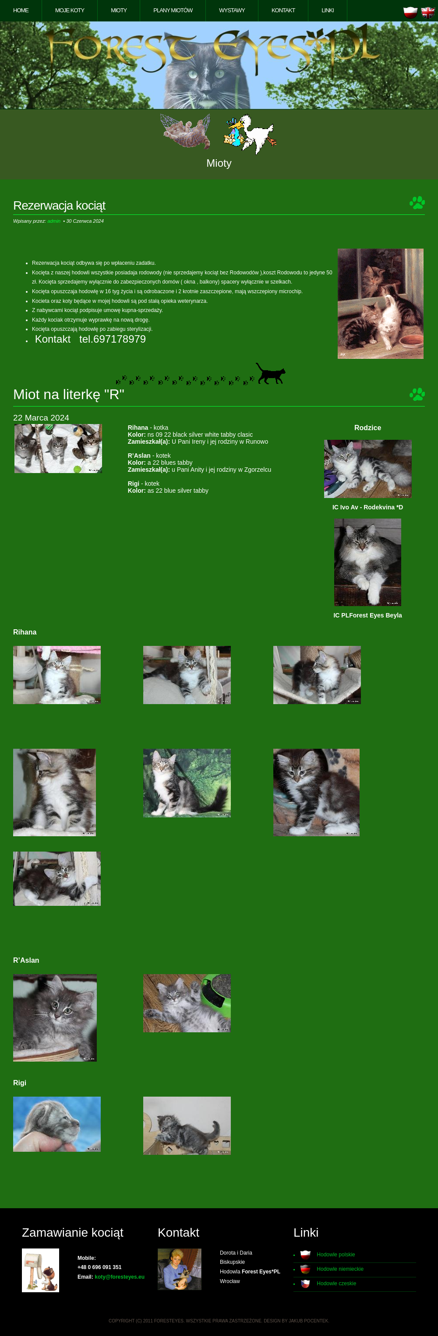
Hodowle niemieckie (340, 1269)
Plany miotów (172, 10)
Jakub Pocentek (308, 1320)
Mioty (119, 10)
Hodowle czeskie (336, 1283)
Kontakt (283, 10)
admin (53, 221)
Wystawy (232, 10)
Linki (327, 10)
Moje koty (69, 10)
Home (20, 10)
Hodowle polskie (336, 1255)
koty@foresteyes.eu (120, 1277)
